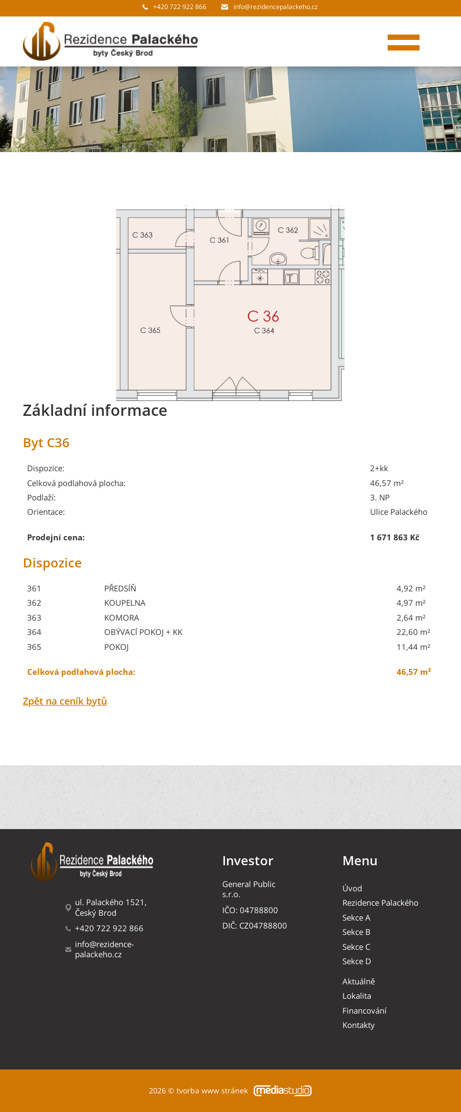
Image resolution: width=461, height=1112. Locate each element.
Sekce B (356, 932)
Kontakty (358, 1025)
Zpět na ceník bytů (65, 701)
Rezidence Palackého (380, 903)
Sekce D (356, 961)
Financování (364, 1011)
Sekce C (356, 947)
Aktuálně (358, 981)
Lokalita (356, 996)
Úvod (352, 888)
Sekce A (356, 918)
